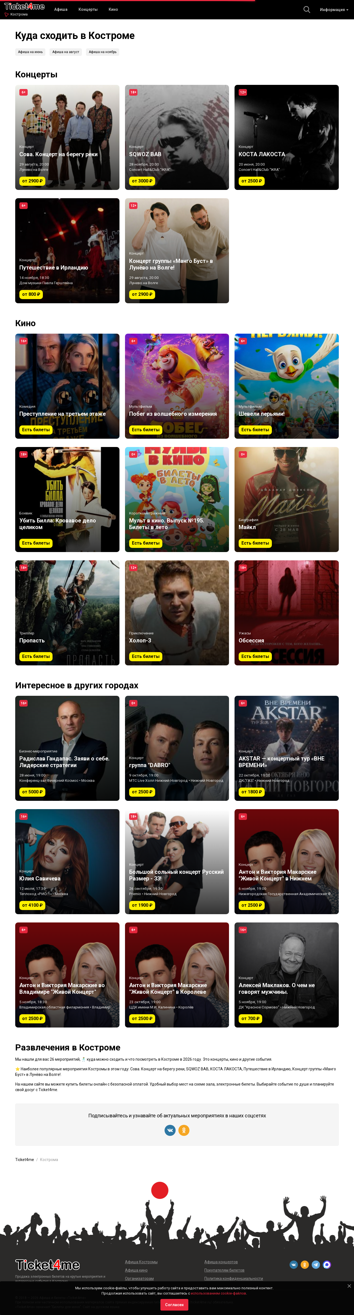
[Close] (349, 1286)
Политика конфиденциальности (233, 1278)
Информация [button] (334, 9)
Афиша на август (65, 52)
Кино (113, 9)
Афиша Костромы (141, 1262)
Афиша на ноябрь (102, 52)
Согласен (174, 1305)
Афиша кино (136, 1270)
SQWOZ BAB (197, 1069)
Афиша (60, 9)
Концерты (88, 9)
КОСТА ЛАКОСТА (226, 1069)
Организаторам (139, 1278)
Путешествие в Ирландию (267, 1069)
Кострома (19, 14)
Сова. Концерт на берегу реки (157, 1069)
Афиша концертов (221, 1262)
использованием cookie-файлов (218, 1293)
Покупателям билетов (224, 1270)
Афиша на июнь (30, 52)
